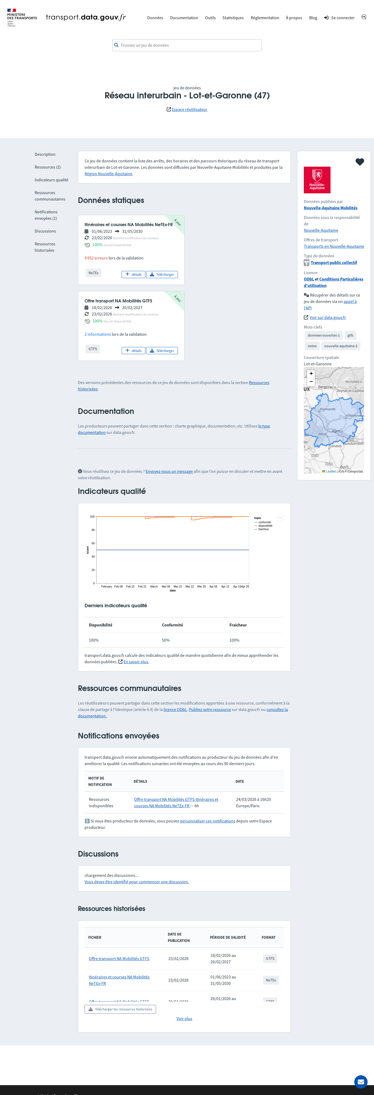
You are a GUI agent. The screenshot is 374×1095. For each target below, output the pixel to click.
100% (97, 244)
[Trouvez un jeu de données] (187, 45)
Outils (210, 17)
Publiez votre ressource (210, 709)
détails (133, 274)
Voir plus (184, 1018)
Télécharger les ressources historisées (120, 1009)
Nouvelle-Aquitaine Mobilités (330, 207)
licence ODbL (175, 709)
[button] (311, 374)
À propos (294, 17)
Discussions (45, 231)
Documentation (184, 17)
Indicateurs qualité (51, 179)
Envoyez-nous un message (169, 471)
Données (155, 17)
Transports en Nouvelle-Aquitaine (334, 246)
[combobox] (187, 45)
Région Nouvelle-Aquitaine (108, 173)
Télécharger (162, 274)
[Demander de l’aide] (361, 1082)
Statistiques (233, 17)
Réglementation (265, 17)
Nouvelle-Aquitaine (321, 230)
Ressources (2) (48, 167)
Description (45, 154)
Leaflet (329, 471)
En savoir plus (136, 661)
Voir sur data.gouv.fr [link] (328, 317)
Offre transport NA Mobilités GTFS (165, 799)
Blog (313, 17)
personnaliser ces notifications (207, 821)
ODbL (309, 279)
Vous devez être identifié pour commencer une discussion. (137, 881)
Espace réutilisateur (189, 109)
